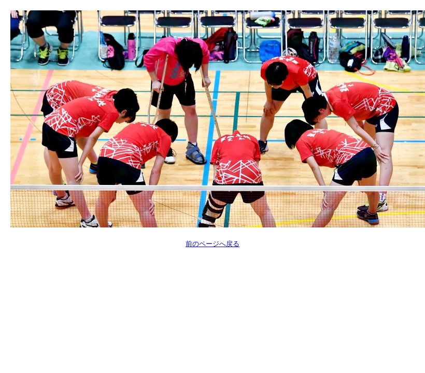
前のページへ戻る (212, 244)
